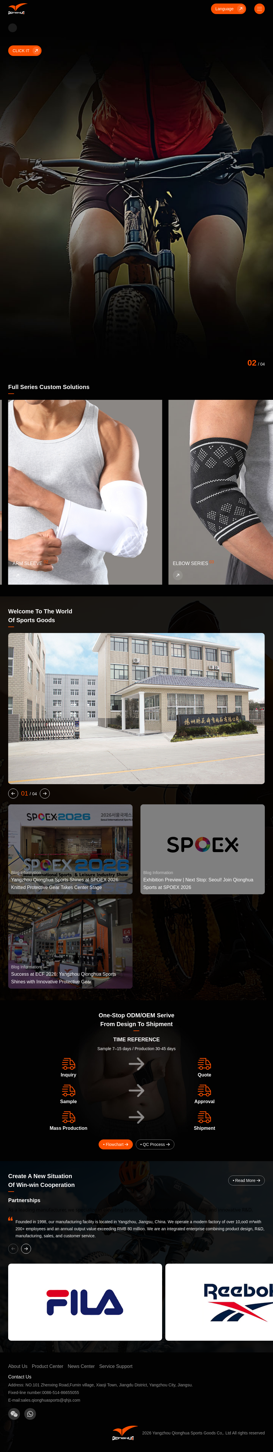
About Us (18, 1366)
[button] (13, 793)
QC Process (154, 1144)
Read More (246, 1180)
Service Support (116, 1366)
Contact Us (19, 1376)
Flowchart (114, 1144)
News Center (81, 1366)
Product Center (47, 1366)
